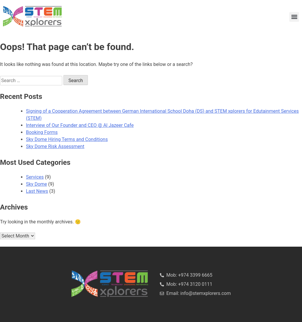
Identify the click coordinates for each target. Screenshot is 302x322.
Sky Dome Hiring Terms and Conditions (67, 139)
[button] (294, 17)
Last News (37, 191)
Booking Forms (42, 132)
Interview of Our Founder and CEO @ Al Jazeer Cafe (80, 125)
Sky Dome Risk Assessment (55, 146)
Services (35, 177)
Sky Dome (36, 184)
